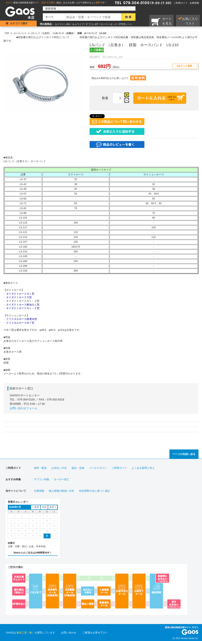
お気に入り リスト (188, 21)
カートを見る (161, 21)
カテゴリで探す (19, 23)
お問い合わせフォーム (23, 408)
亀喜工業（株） (26, 632)
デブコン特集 (41, 479)
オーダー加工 (61, 479)
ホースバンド (20, 33)
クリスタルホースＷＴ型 (20, 322)
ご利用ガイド (180, 3)
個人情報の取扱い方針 (61, 490)
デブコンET (92, 24)
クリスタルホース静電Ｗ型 (21, 319)
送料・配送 (40, 467)
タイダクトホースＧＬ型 (20, 293)
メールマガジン (98, 467)
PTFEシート (125, 24)
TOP (7, 33)
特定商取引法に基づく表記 (94, 490)
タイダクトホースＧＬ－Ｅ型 (22, 308)
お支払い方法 (59, 467)
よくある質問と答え (143, 467)
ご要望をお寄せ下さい (95, 632)
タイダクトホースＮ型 (19, 297)
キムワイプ (78, 24)
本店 (31, 18)
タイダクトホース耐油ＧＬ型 (22, 304)
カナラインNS (62, 24)
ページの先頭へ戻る (183, 454)
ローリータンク (109, 24)
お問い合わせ (68, 632)
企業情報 (194, 3)
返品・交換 (77, 467)
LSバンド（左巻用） (41, 33)
